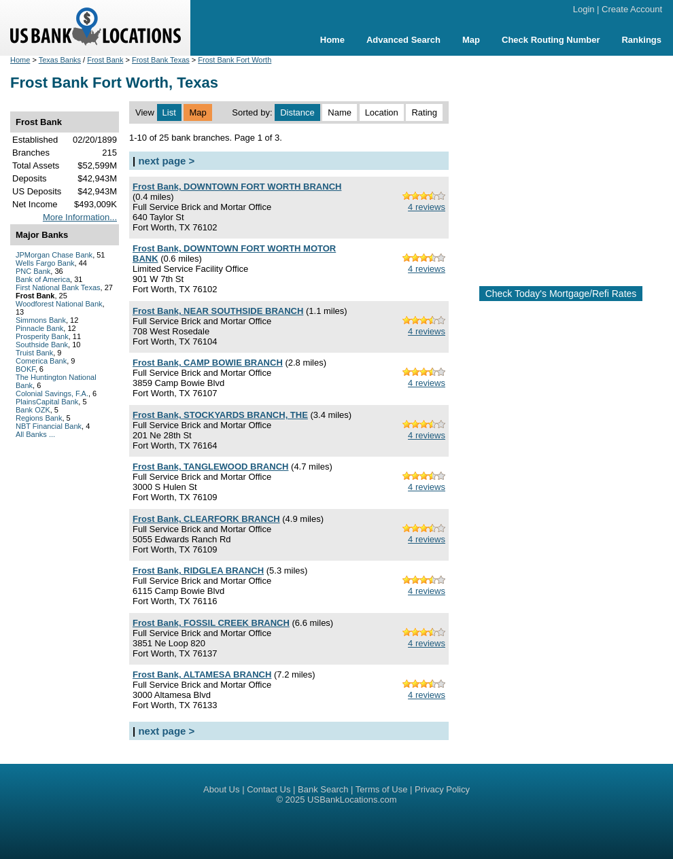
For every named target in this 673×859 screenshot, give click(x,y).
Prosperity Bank (42, 336)
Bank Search (323, 789)
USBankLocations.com (352, 799)
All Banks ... (35, 434)
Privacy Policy (442, 789)
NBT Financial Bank (49, 426)
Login (584, 9)
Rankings (641, 40)
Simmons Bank (41, 320)
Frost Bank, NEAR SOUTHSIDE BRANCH (218, 311)
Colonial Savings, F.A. (52, 393)
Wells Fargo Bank (45, 263)
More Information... (80, 217)
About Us (221, 789)
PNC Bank (33, 271)
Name (339, 112)
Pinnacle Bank (39, 328)
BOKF (25, 369)
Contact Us (268, 789)
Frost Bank (105, 60)
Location (381, 112)
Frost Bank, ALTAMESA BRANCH (202, 674)
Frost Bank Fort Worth (234, 60)
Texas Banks (60, 60)
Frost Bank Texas (161, 60)
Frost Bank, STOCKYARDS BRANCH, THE (220, 415)
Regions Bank (39, 418)
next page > (166, 160)
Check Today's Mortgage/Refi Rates (561, 293)
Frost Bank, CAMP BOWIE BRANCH (208, 362)
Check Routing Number (551, 40)
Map (471, 40)
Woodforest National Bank (59, 304)
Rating (424, 112)
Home (332, 40)
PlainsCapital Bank (47, 402)
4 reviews (426, 207)
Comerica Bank (41, 361)
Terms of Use (382, 789)
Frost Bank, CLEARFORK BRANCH (206, 519)
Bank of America (43, 279)
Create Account (632, 9)
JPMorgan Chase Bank (54, 255)
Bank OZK (33, 410)
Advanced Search (403, 40)
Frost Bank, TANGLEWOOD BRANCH (210, 466)
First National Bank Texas (58, 287)
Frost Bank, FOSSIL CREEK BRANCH (211, 623)
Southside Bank (42, 344)
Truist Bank (34, 353)
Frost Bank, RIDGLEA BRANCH (198, 570)
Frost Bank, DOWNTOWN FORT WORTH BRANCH (237, 186)
